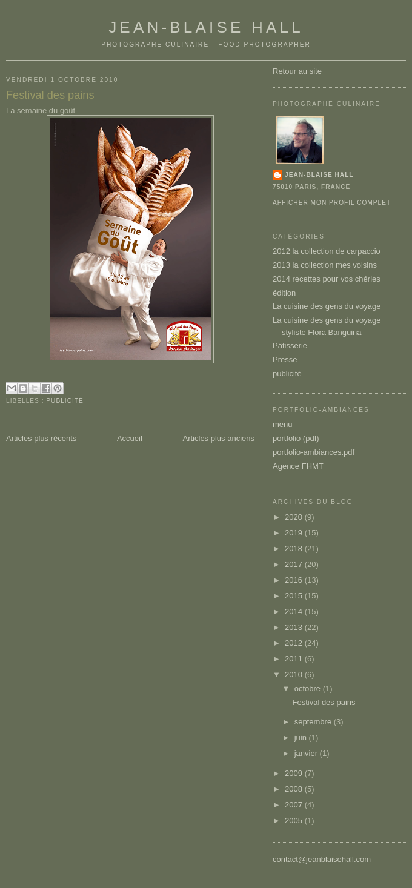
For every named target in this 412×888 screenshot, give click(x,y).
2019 (295, 532)
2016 (295, 580)
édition (284, 292)
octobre (308, 688)
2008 (295, 789)
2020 (295, 517)
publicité (64, 400)
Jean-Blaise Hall (206, 27)
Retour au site (297, 71)
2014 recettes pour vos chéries (326, 278)
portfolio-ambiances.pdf (313, 452)
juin (301, 737)
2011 (295, 658)
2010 (295, 674)
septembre (314, 721)
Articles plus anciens (219, 438)
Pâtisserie (290, 345)
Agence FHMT (298, 466)
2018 (295, 548)
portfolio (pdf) (296, 438)
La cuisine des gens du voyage (327, 306)
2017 (295, 564)
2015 (295, 595)
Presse (285, 359)
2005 (295, 820)
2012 (295, 643)
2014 (295, 611)
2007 (295, 804)
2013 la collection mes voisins (325, 265)
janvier (307, 753)
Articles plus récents (41, 438)
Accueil (129, 438)
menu (283, 424)
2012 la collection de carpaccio (326, 251)
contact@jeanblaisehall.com (322, 859)
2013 (295, 627)
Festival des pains (50, 95)
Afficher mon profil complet (332, 202)
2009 (295, 773)
